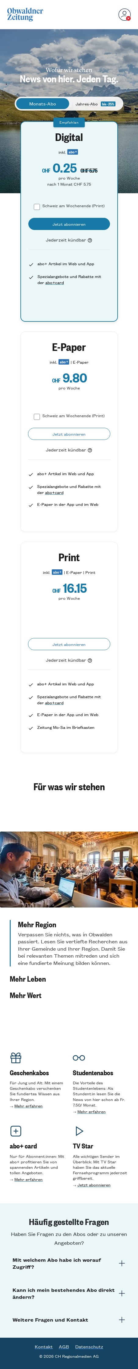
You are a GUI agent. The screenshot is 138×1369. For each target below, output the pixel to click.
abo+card (54, 282)
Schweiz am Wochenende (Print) (73, 205)
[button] (69, 943)
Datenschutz (89, 1346)
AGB (64, 1346)
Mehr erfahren (28, 1106)
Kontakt (44, 1346)
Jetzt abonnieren (94, 1185)
